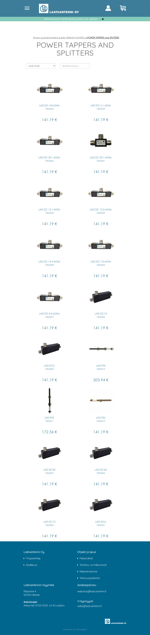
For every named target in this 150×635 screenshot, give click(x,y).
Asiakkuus (31, 564)
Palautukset (86, 558)
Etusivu (36, 37)
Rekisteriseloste (88, 571)
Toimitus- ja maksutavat (93, 564)
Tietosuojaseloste (90, 578)
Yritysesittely (33, 558)
